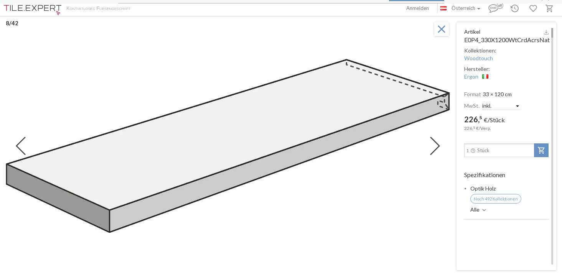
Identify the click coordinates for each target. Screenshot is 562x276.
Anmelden (417, 8)
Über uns (148, 9)
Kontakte (223, 9)
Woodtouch (478, 58)
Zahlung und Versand (185, 9)
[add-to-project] (541, 150)
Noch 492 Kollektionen (496, 198)
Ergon (471, 76)
